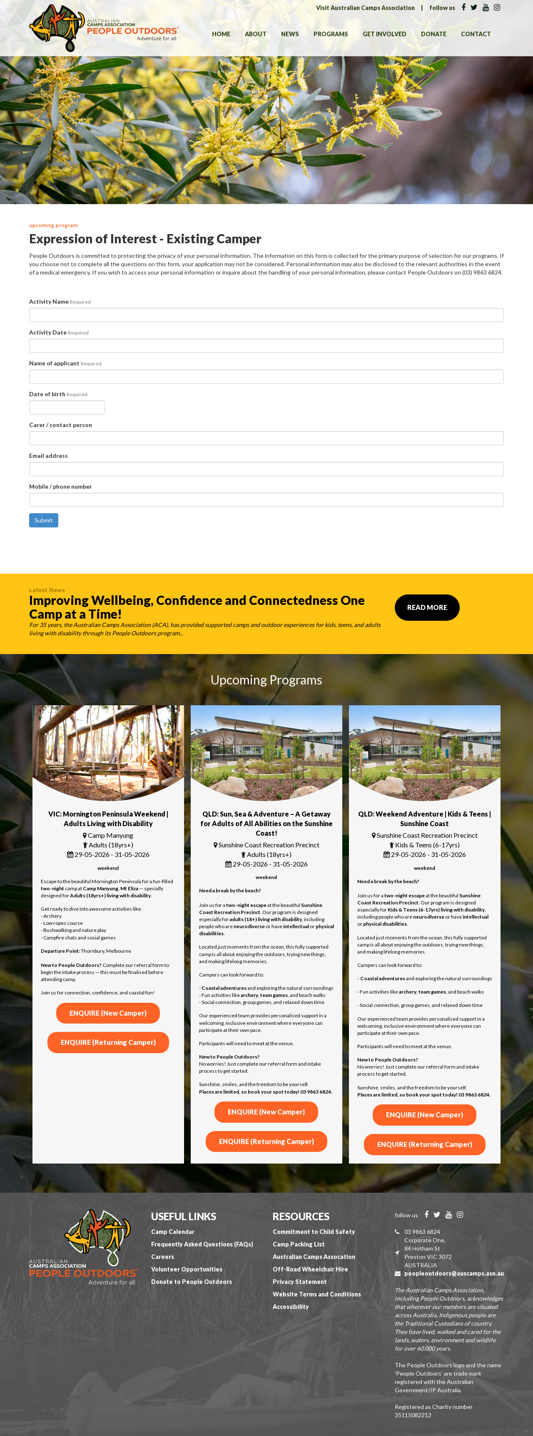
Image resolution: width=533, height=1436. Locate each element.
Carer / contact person (60, 424)
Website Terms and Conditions (317, 1294)
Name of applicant (65, 363)
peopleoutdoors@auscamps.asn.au (454, 1273)
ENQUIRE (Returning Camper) (108, 1042)
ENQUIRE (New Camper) (108, 1013)
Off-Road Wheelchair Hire (310, 1269)
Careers (162, 1256)
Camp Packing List (299, 1244)
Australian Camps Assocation (314, 1256)
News (290, 33)
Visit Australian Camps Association (365, 7)
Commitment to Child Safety (314, 1231)
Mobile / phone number (60, 486)
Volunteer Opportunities (186, 1269)
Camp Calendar (172, 1231)
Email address (48, 455)
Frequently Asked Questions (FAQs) (202, 1244)
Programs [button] (331, 33)
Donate (433, 33)
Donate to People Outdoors (191, 1281)
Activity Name (60, 301)
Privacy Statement (300, 1281)
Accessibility (291, 1306)
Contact (476, 33)
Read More (427, 607)
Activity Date (59, 332)
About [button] (255, 33)
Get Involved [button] (384, 33)
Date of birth (58, 393)
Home (221, 33)
